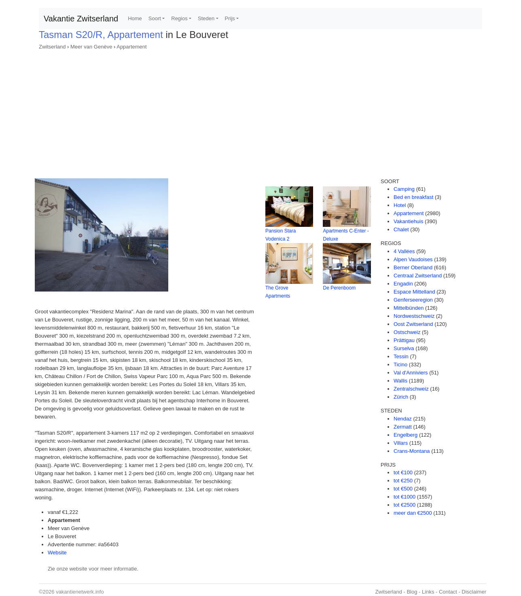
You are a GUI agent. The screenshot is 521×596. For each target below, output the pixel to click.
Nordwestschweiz (414, 316)
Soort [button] (154, 18)
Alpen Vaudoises (413, 259)
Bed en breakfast (413, 197)
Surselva (404, 348)
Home (135, 18)
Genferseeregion (413, 300)
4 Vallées (404, 251)
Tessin (401, 356)
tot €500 (403, 489)
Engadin (403, 284)
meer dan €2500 (413, 513)
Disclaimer (474, 592)
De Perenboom (339, 288)
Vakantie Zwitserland (81, 18)
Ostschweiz (407, 332)
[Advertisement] (260, 111)
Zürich (401, 397)
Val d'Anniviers (411, 373)
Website (57, 553)
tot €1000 (404, 497)
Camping (404, 189)
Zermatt (403, 427)
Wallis (400, 381)
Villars (401, 443)
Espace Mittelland (414, 292)
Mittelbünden (409, 308)
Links (428, 592)
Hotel (400, 205)
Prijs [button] (230, 18)
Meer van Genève (91, 47)
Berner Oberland (413, 267)
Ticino (400, 364)
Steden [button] (206, 18)
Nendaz (403, 419)
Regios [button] (179, 18)
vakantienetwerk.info (80, 592)
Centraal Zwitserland (418, 276)
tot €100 (403, 472)
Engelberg (405, 435)
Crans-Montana (412, 451)
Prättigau (404, 340)
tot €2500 (404, 505)
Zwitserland (52, 47)
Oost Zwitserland (413, 324)
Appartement (131, 47)
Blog (412, 592)
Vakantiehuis (408, 221)
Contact (448, 592)
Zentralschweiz (411, 389)
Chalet (401, 229)
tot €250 (403, 481)
